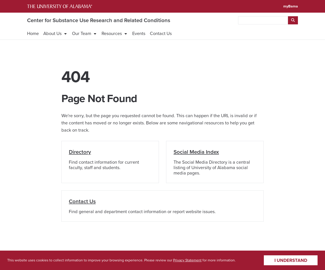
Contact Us (161, 33)
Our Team (81, 33)
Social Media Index (196, 152)
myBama (290, 6)
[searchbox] (263, 20)
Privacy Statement (187, 260)
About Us (52, 33)
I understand (290, 260)
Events (138, 33)
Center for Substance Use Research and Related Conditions (98, 20)
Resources (112, 33)
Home (33, 33)
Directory (80, 152)
